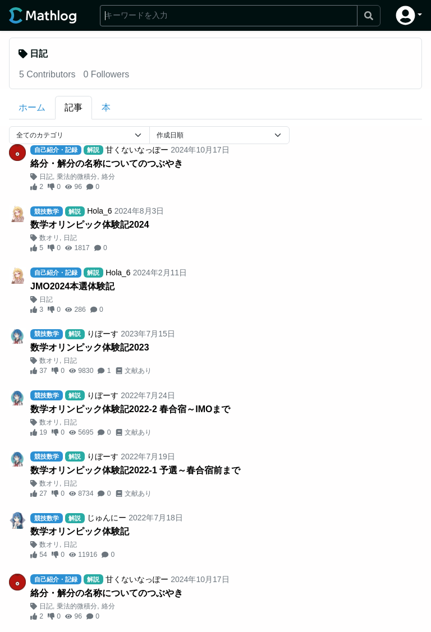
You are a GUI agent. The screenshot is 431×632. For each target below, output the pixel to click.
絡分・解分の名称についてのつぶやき (106, 163)
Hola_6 (99, 210)
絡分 (108, 177)
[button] (409, 15)
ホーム (32, 107)
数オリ (49, 238)
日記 (46, 177)
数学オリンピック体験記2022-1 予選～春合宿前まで (135, 470)
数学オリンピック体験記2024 (89, 224)
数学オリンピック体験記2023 (89, 347)
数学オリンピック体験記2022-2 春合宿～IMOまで (130, 409)
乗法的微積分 (77, 177)
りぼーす (102, 333)
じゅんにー (106, 517)
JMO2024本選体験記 (72, 286)
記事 (73, 107)
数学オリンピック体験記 (79, 531)
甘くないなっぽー (137, 149)
